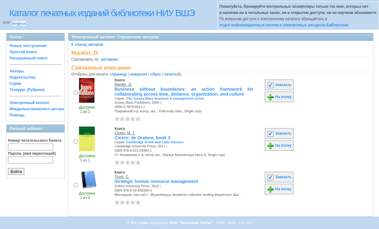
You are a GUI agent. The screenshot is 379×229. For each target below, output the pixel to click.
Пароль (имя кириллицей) (32, 153)
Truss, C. (122, 177)
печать (170, 74)
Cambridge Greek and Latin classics (155, 142)
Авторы (17, 71)
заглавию (109, 59)
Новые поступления (28, 46)
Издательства (22, 77)
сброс (155, 74)
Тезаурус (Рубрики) (27, 90)
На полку (279, 97)
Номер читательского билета (34, 140)
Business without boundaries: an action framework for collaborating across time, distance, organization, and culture (184, 92)
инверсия (139, 74)
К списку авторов (87, 44)
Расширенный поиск (29, 58)
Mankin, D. (123, 84)
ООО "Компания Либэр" (191, 223)
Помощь (17, 115)
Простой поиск (23, 52)
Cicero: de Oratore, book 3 (142, 137)
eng (16, 23)
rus (23, 23)
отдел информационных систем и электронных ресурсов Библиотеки (283, 25)
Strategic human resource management (156, 181)
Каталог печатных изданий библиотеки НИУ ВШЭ (102, 13)
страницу (118, 74)
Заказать (279, 85)
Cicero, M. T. (125, 133)
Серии (15, 83)
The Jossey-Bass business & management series (165, 98)
